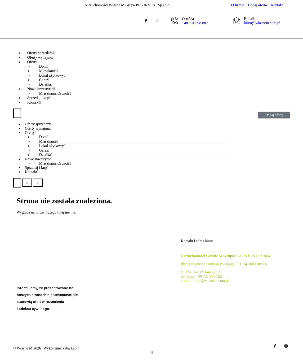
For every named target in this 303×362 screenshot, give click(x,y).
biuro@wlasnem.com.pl (262, 23)
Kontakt (34, 102)
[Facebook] (146, 21)
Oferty (30, 133)
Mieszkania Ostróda (55, 163)
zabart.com (71, 348)
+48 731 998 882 (195, 23)
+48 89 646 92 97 (206, 272)
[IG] (157, 21)
